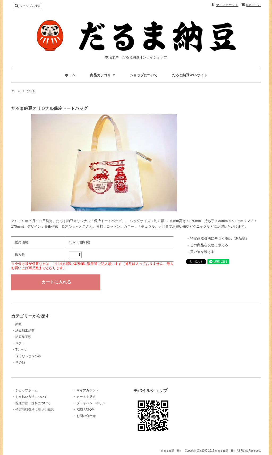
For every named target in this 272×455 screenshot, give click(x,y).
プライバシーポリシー (92, 403)
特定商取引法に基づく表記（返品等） (219, 238)
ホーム (70, 75)
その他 (30, 91)
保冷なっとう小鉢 (28, 356)
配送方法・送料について (32, 403)
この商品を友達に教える (209, 245)
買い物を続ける (202, 252)
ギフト (20, 343)
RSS (79, 409)
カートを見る (86, 397)
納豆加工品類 (25, 330)
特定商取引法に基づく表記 (34, 409)
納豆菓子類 (23, 337)
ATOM (90, 409)
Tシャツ (21, 350)
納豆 (18, 324)
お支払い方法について (31, 397)
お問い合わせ (86, 416)
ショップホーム (26, 390)
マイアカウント (227, 5)
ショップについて (144, 75)
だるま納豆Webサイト (189, 75)
